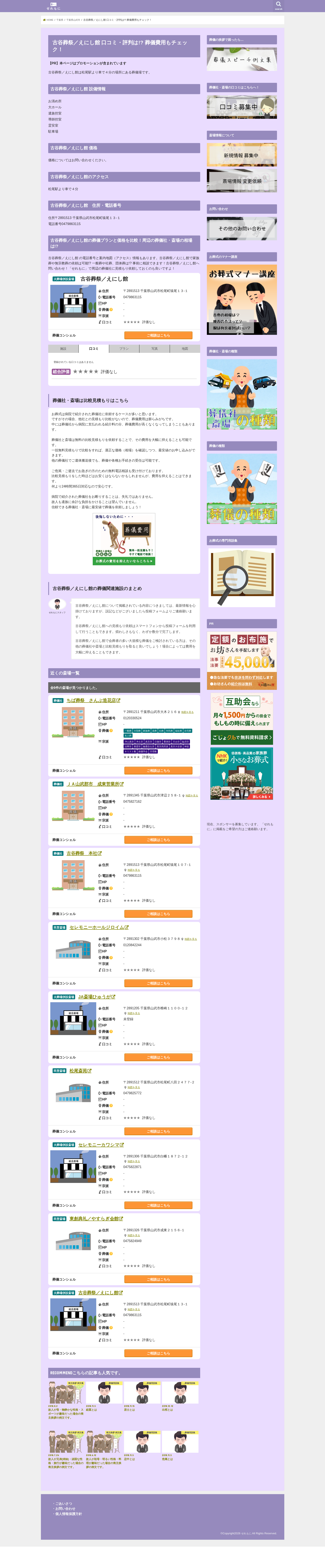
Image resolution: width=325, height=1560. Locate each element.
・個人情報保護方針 (67, 1527)
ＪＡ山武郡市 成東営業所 (100, 785)
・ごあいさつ (62, 1517)
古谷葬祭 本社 (87, 860)
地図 (185, 348)
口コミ (94, 348)
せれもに (245, 1546)
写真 (155, 348)
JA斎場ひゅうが (99, 1005)
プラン (124, 348)
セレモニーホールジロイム (104, 935)
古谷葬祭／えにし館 (104, 1306)
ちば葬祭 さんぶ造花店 (98, 701)
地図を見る (188, 713)
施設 (63, 348)
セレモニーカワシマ (104, 1155)
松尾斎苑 (82, 1081)
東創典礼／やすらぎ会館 (101, 1231)
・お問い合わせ (63, 1522)
